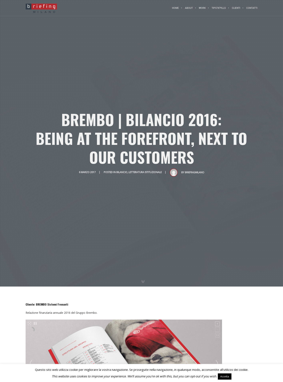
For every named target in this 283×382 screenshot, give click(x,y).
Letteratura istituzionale (145, 172)
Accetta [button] (224, 376)
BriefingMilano (194, 172)
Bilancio (121, 172)
